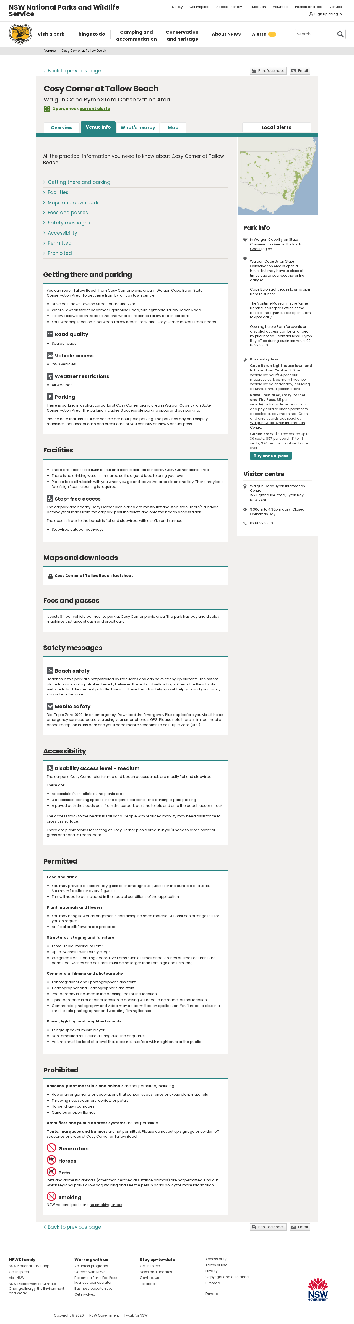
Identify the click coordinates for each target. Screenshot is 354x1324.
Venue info (98, 127)
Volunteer (280, 6)
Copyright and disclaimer (227, 1277)
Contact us (149, 1277)
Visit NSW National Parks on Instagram (26, 1315)
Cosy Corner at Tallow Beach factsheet (94, 575)
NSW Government (104, 1315)
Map (173, 127)
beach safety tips (154, 689)
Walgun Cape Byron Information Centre (277, 425)
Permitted (60, 243)
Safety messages (69, 222)
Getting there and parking (79, 182)
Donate (211, 1293)
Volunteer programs (91, 1265)
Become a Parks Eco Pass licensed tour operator (95, 1280)
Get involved (84, 1294)
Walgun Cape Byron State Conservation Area (274, 242)
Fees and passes (68, 212)
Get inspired (199, 6)
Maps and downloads (74, 202)
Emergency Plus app (162, 714)
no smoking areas (106, 1204)
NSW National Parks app (29, 1265)
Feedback (148, 1283)
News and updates (156, 1272)
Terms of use (216, 1265)
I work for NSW (136, 1315)
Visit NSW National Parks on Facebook (14, 1315)
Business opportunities (93, 1288)
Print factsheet (271, 70)
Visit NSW (16, 1277)
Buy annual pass (271, 456)
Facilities (58, 192)
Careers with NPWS (90, 1272)
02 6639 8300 (261, 523)
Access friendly (229, 6)
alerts (276, 127)
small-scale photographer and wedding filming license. (102, 1010)
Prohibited (60, 253)
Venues (335, 6)
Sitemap (212, 1283)
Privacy (211, 1270)
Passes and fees (309, 6)
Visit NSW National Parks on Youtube (38, 1315)
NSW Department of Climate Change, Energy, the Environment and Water (36, 1288)
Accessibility (62, 233)
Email (303, 70)
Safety (177, 6)
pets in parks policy (158, 1185)
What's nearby (138, 127)
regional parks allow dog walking (88, 1185)
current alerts (95, 108)
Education (257, 6)
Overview (62, 127)
